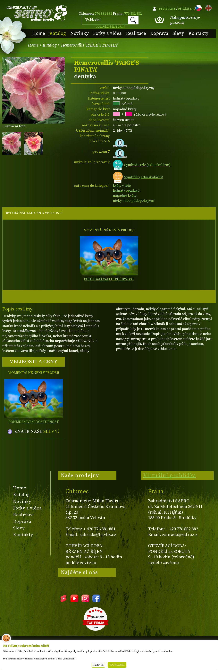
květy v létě (122, 185)
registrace (167, 8)
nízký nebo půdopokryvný (134, 200)
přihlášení (186, 8)
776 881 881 (103, 13)
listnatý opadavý (126, 190)
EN (207, 7)
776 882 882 (133, 13)
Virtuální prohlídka (169, 475)
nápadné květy (124, 195)
